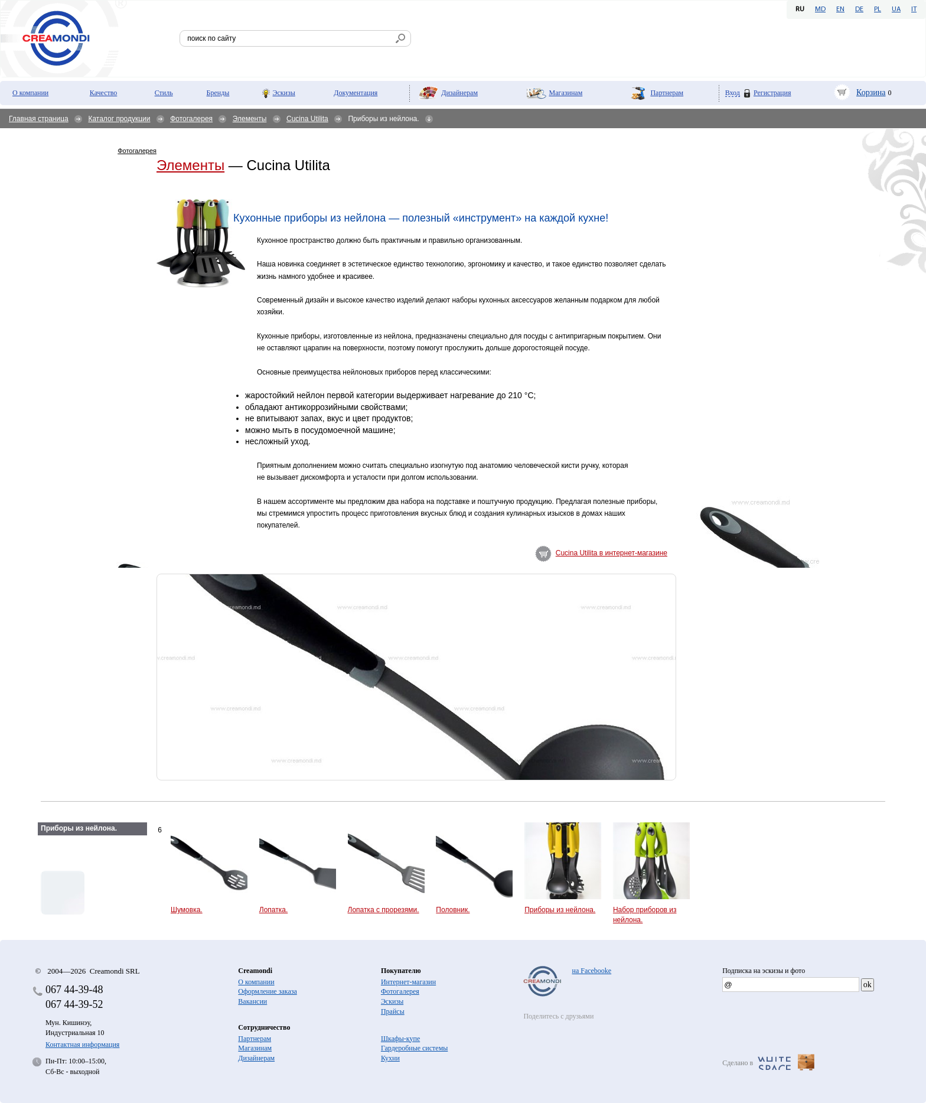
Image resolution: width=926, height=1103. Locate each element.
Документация (355, 93)
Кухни (390, 1058)
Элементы (250, 119)
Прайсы (393, 1011)
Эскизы (284, 93)
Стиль (164, 93)
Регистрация (772, 93)
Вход (732, 93)
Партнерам (666, 93)
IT (914, 9)
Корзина (871, 92)
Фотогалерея (191, 119)
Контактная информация (82, 1044)
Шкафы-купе (400, 1038)
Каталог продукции (119, 119)
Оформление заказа (267, 991)
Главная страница (39, 119)
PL (877, 9)
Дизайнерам (459, 93)
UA (896, 9)
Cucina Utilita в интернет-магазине (611, 553)
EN (840, 9)
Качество (104, 93)
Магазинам (566, 93)
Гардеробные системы (414, 1048)
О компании (30, 93)
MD (820, 9)
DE (859, 9)
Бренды (218, 93)
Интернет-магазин (408, 982)
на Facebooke (591, 971)
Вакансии (252, 1001)
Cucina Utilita (307, 119)
